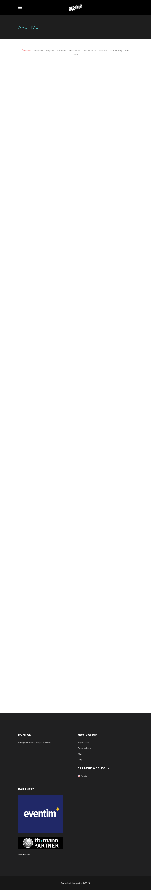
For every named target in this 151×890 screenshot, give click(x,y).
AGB (80, 754)
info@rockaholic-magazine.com (34, 742)
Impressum (83, 742)
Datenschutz (84, 748)
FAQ (80, 759)
